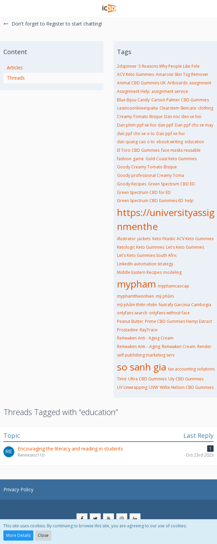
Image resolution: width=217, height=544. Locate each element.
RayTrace (148, 330)
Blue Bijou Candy (133, 100)
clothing (205, 108)
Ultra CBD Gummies (147, 379)
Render (204, 346)
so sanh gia (141, 366)
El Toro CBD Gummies (138, 150)
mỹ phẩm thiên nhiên (137, 305)
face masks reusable (181, 150)
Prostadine (127, 330)
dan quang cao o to (136, 142)
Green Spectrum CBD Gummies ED (150, 200)
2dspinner (127, 66)
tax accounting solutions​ (191, 369)
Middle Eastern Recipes (139, 272)
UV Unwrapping (132, 387)
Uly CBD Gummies (185, 379)
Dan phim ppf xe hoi (136, 125)
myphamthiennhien (135, 296)
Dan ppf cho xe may (194, 125)
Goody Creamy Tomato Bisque (147, 167)
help (189, 200)
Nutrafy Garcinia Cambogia (185, 305)
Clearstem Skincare (178, 108)
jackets (144, 239)
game (138, 159)
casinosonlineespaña (137, 108)
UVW (153, 387)
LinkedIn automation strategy (145, 264)
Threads (16, 78)
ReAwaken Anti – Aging (138, 346)
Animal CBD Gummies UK (141, 83)
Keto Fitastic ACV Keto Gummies (183, 239)
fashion (124, 159)
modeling (172, 272)
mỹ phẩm (165, 296)
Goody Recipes (131, 184)
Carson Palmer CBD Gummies (180, 100)
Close (43, 535)
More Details (18, 535)
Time (122, 379)
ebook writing (169, 142)
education (194, 142)
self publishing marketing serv (145, 355)
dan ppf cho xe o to (136, 133)
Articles (15, 67)
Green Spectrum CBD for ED (144, 192)
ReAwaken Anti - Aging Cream (145, 338)
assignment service (169, 91)
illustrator (126, 239)
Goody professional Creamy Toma (150, 175)
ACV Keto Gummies (135, 74)
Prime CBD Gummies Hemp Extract (178, 321)
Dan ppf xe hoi (170, 133)
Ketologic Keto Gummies (140, 247)
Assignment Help (133, 91)
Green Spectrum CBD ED (171, 184)
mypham (136, 283)
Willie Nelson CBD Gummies (187, 387)
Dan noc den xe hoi (182, 116)
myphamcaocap (173, 286)
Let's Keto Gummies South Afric (147, 255)
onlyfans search (132, 313)
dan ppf (165, 125)
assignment (200, 83)
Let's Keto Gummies (185, 247)
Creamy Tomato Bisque (140, 116)
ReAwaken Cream (179, 346)
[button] (9, 8)
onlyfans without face (169, 313)
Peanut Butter (130, 321)
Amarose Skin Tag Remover (182, 74)
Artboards (177, 83)
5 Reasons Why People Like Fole (169, 66)
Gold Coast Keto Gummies (171, 159)
